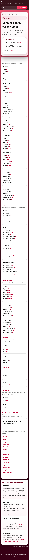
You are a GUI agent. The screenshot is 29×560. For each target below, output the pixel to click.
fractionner (6, 475)
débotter (6, 452)
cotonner (6, 454)
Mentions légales (13, 557)
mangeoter (6, 460)
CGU (7, 557)
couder (5, 449)
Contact (20, 524)
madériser (6, 444)
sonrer (5, 439)
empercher (6, 467)
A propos (3, 557)
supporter (6, 442)
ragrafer (5, 465)
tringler (5, 470)
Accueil (4, 14)
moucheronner (7, 472)
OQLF (17, 541)
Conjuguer (22, 7)
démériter (6, 447)
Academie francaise (9, 541)
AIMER (11, 50)
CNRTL (22, 539)
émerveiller (6, 462)
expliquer (6, 457)
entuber (5, 437)
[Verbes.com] (14, 2)
